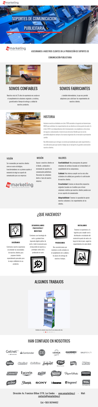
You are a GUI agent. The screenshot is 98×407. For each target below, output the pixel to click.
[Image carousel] (49, 311)
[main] (34, 22)
